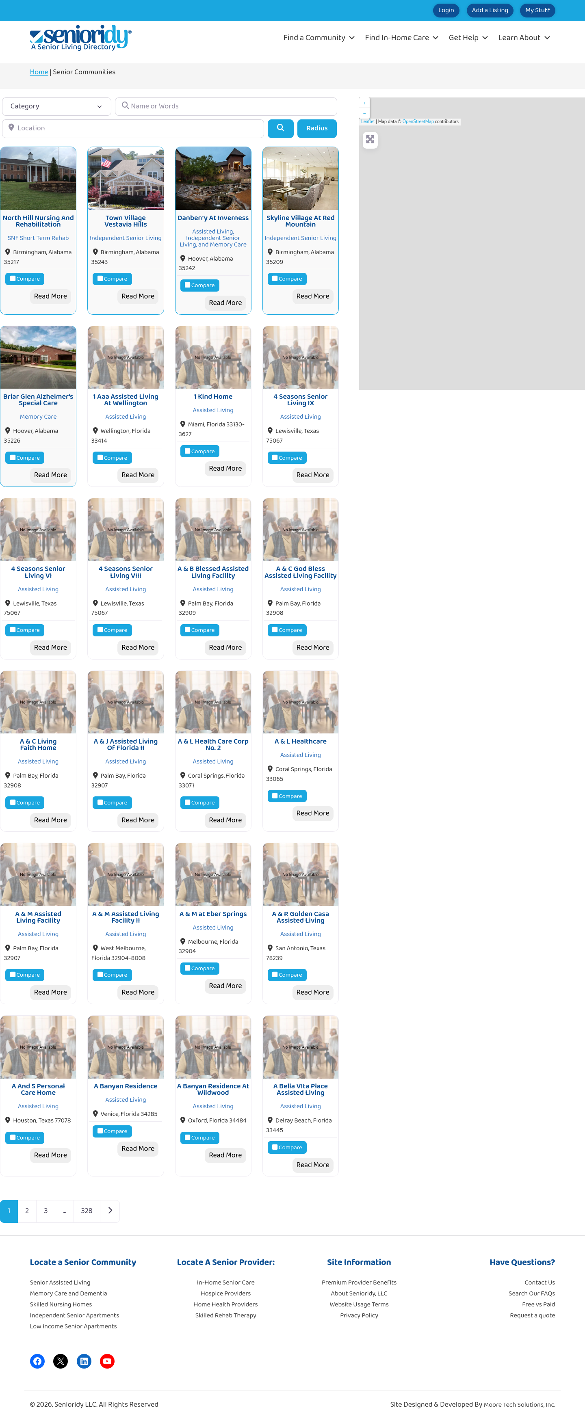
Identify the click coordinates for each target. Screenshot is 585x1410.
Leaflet (368, 122)
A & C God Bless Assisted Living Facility (300, 566)
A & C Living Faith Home (38, 737)
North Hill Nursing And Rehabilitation (38, 219)
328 (87, 1199)
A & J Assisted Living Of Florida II (126, 737)
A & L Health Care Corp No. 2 (213, 737)
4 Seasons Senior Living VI (38, 566)
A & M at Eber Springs (213, 904)
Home (39, 72)
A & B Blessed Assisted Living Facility (213, 566)
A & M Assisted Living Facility (38, 907)
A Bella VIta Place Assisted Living (300, 1077)
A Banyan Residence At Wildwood (213, 1077)
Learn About (524, 38)
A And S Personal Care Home (38, 1077)
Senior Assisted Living (60, 1271)
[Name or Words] (226, 106)
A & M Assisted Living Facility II (125, 907)
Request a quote (532, 1304)
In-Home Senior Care (226, 1271)
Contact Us (540, 1271)
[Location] (133, 128)
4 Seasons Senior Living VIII (126, 566)
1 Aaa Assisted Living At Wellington (125, 395)
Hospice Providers (226, 1282)
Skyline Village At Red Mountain (300, 219)
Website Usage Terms (358, 1293)
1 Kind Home (213, 392)
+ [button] (364, 102)
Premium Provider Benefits (359, 1271)
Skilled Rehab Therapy (225, 1304)
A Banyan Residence (126, 1074)
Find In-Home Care (402, 38)
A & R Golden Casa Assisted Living (300, 907)
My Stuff (531, 10)
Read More (50, 294)
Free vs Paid (538, 1293)
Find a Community (320, 38)
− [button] (364, 113)
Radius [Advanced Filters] (317, 128)
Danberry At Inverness (213, 216)
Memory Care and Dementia (68, 1282)
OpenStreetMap (418, 122)
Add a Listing (472, 10)
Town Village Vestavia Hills (125, 219)
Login (416, 10)
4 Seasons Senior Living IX (300, 395)
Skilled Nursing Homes (61, 1293)
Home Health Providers (226, 1293)
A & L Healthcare (301, 734)
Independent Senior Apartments (74, 1304)
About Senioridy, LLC (359, 1282)
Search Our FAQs (532, 1282)
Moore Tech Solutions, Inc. (519, 1393)
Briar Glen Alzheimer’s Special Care (38, 395)
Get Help (469, 38)
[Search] (280, 128)
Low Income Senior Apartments (73, 1315)
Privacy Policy (359, 1304)
